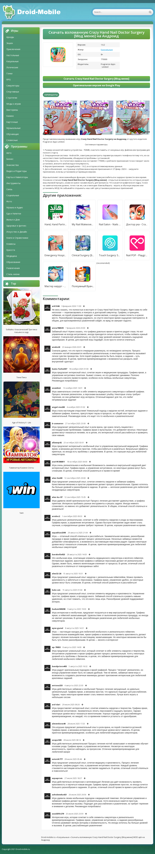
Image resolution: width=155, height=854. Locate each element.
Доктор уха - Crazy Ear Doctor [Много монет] (137, 224)
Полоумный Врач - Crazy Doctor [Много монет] (83, 286)
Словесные (12, 140)
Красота (10, 249)
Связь (9, 189)
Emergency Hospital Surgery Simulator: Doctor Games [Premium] (56, 255)
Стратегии (11, 97)
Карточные (12, 122)
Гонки (9, 73)
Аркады (10, 37)
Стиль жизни (13, 274)
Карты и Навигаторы (17, 177)
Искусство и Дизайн (16, 231)
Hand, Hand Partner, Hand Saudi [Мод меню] (56, 224)
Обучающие (12, 134)
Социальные (12, 195)
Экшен (9, 43)
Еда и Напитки (13, 213)
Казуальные (12, 61)
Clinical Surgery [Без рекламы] (83, 255)
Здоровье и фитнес (16, 225)
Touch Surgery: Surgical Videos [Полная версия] (110, 255)
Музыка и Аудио (14, 207)
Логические (12, 67)
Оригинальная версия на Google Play (96, 85)
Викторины (12, 109)
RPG (8, 79)
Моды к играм (13, 103)
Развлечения (13, 268)
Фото (9, 201)
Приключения (13, 49)
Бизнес (9, 159)
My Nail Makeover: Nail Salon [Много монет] (83, 224)
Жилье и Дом (13, 219)
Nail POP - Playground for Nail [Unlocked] (137, 255)
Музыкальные (13, 128)
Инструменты (13, 183)
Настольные (12, 55)
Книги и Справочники (17, 237)
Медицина (11, 256)
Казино (10, 115)
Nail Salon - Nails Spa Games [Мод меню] (110, 224)
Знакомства (12, 165)
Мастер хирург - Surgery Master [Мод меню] (56, 286)
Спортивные (12, 91)
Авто (9, 152)
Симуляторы (12, 85)
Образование (13, 262)
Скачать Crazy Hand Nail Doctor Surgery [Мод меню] (96, 78)
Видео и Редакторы (16, 171)
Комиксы (10, 243)
